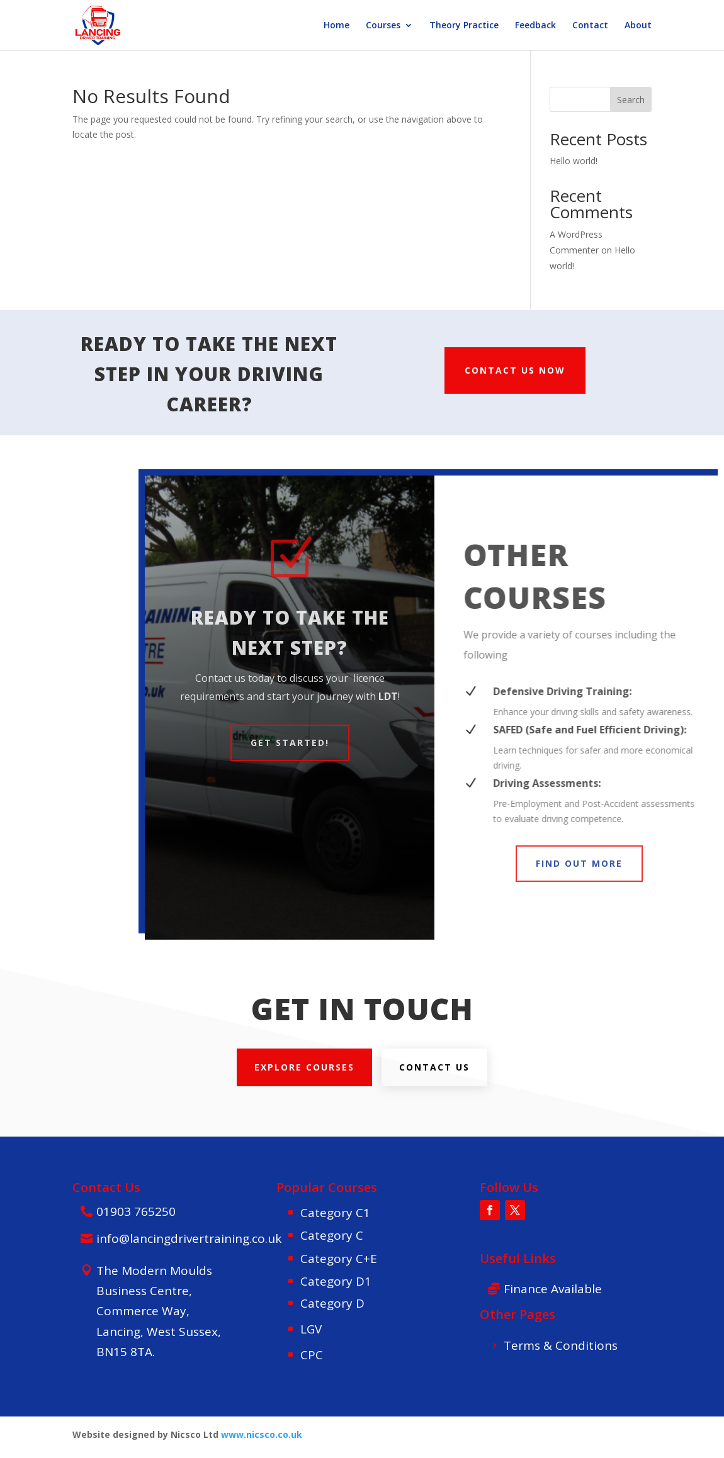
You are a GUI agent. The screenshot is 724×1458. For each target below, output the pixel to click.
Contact (590, 26)
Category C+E (338, 1258)
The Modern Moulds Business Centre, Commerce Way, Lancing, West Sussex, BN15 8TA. (158, 1311)
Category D (332, 1303)
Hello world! (573, 161)
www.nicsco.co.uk (261, 1434)
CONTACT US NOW (515, 370)
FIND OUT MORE (579, 863)
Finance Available (553, 1289)
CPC (311, 1355)
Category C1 (335, 1213)
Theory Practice (464, 26)
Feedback (535, 26)
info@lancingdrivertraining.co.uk (188, 1238)
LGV (311, 1329)
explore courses (304, 1067)
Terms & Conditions (561, 1345)
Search (631, 100)
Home (336, 26)
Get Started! (290, 742)
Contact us (434, 1067)
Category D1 (335, 1281)
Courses (383, 26)
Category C (331, 1235)
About (638, 26)
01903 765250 (136, 1211)
